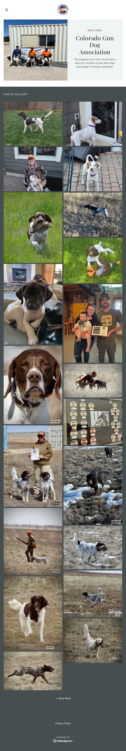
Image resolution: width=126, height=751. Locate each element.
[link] (63, 10)
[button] (12, 10)
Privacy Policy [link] (63, 723)
